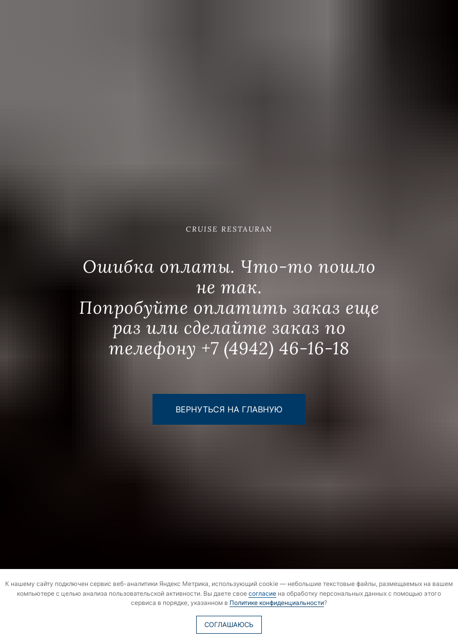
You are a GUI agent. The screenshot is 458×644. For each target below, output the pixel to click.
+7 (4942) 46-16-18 (275, 348)
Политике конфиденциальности (277, 603)
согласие (262, 593)
